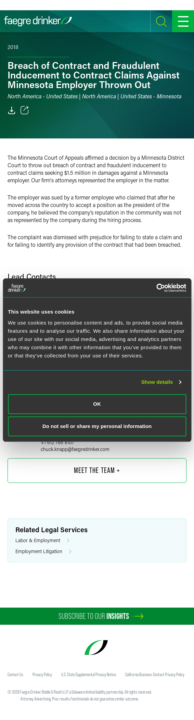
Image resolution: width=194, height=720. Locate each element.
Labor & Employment (42, 540)
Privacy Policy (42, 674)
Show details (157, 382)
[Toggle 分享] (24, 110)
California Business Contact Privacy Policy (154, 674)
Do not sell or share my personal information (97, 426)
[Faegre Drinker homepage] (38, 21)
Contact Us (15, 674)
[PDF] (11, 110)
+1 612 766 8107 (57, 442)
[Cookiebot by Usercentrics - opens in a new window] (156, 287)
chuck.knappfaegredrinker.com (75, 449)
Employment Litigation (43, 551)
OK (97, 404)
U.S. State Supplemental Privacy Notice (88, 674)
